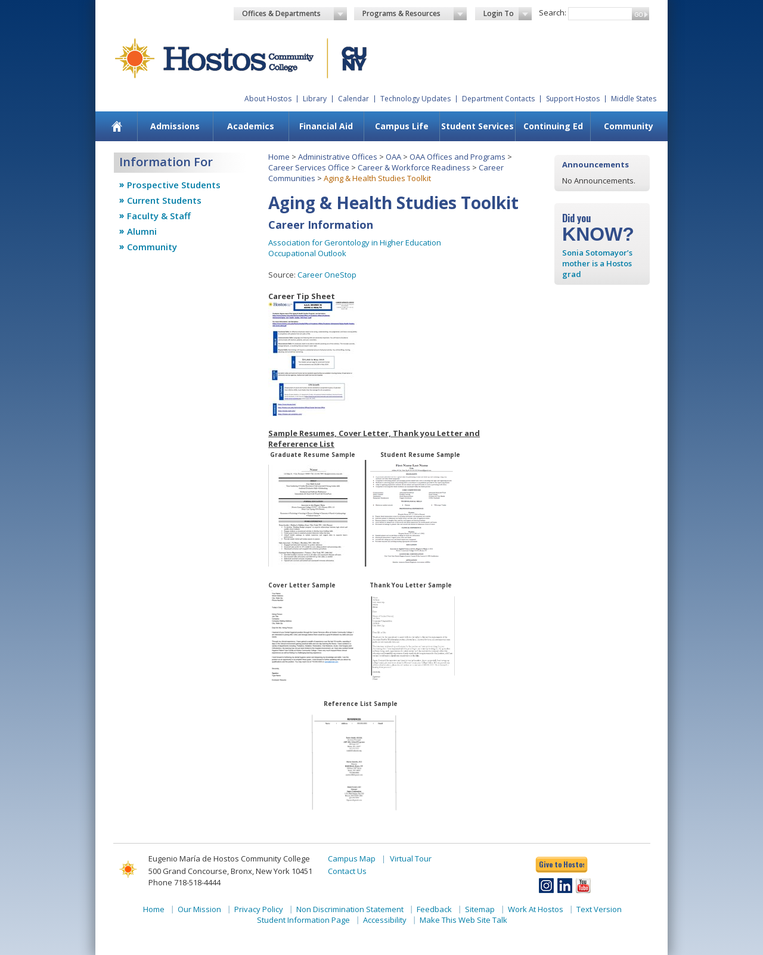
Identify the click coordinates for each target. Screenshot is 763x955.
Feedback (434, 909)
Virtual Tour (411, 858)
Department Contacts (498, 99)
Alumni (142, 231)
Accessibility (385, 919)
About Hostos (267, 99)
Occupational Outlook (307, 253)
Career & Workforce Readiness (414, 167)
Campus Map (352, 858)
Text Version (599, 909)
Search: (552, 12)
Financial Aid (326, 126)
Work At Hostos (535, 909)
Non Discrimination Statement (350, 909)
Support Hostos (573, 99)
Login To (507, 13)
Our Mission (199, 909)
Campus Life (402, 126)
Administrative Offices (337, 156)
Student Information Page (303, 919)
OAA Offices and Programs (457, 156)
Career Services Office (308, 167)
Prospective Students (174, 184)
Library (315, 99)
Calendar (353, 99)
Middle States (633, 99)
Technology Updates (415, 99)
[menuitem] (117, 126)
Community (628, 126)
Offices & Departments (294, 13)
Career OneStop (326, 274)
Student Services (477, 126)
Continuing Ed (553, 126)
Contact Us (347, 871)
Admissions (175, 126)
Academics (250, 126)
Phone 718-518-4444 (184, 882)
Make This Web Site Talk (463, 919)
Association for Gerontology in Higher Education (354, 242)
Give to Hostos (561, 864)
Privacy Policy (258, 909)
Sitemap (480, 909)
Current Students (164, 200)
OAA (393, 156)
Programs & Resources (414, 13)
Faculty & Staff (159, 215)
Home (279, 156)
